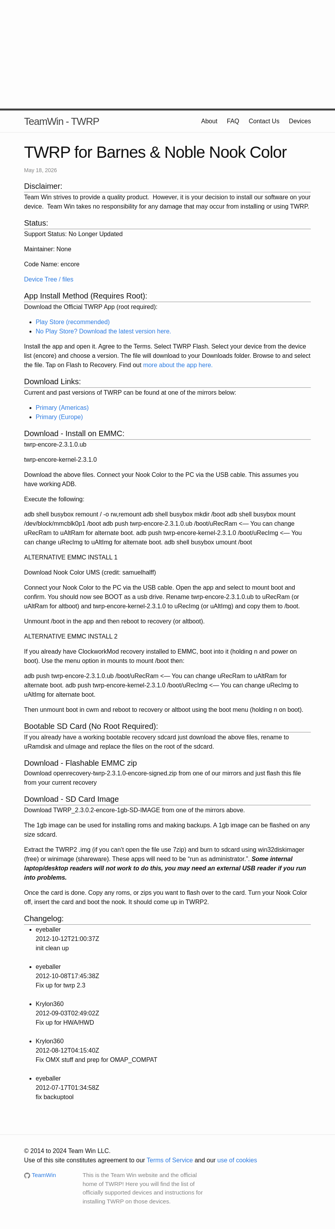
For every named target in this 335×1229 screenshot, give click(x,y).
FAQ (233, 121)
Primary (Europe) (59, 417)
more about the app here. (178, 365)
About (209, 121)
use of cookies (237, 1160)
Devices (300, 121)
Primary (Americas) (62, 407)
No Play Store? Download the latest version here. (103, 331)
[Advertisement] (167, 54)
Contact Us (264, 121)
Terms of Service (170, 1160)
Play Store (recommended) (73, 322)
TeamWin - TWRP (61, 121)
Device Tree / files (48, 279)
